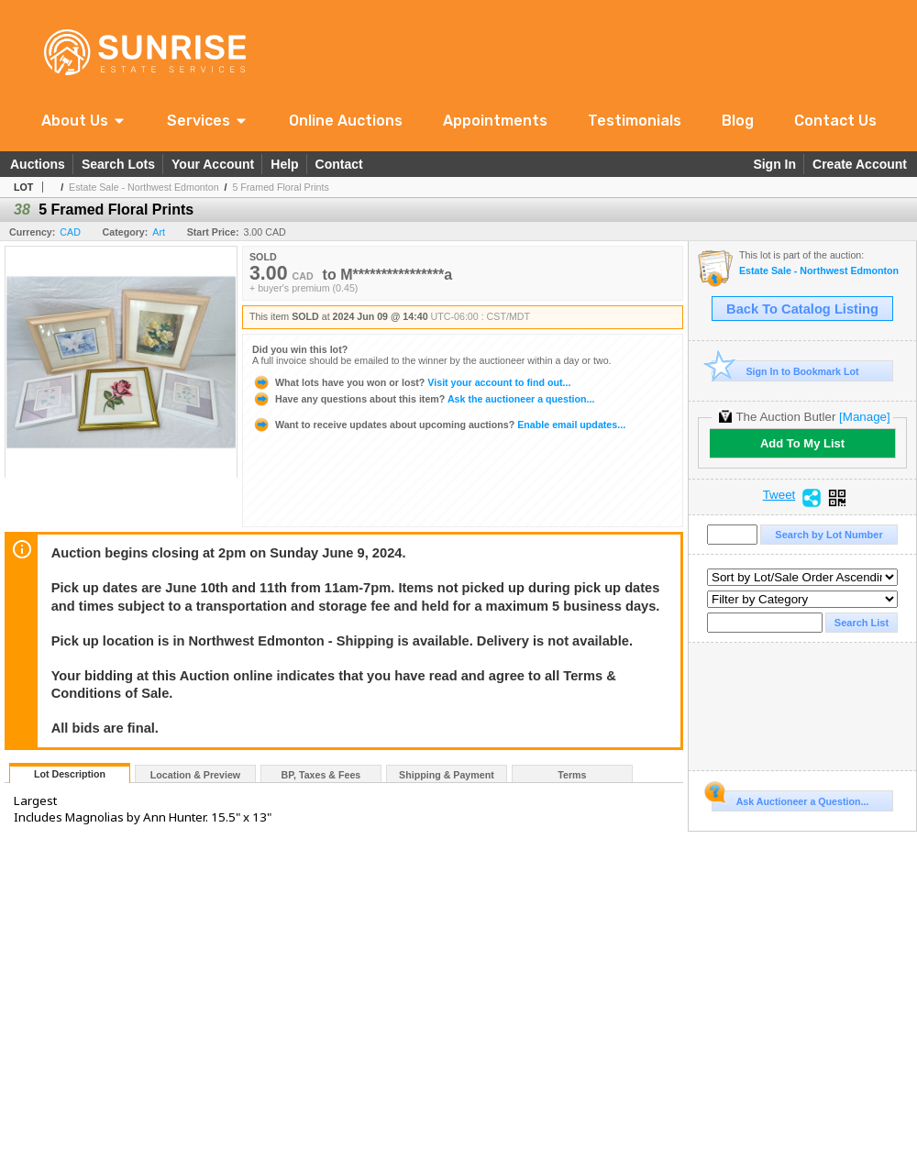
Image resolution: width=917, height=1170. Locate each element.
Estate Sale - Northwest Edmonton (143, 187)
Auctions (37, 164)
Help (284, 164)
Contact (339, 164)
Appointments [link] (495, 120)
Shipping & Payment (446, 774)
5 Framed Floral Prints (280, 187)
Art (158, 231)
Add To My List (802, 443)
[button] (84, 120)
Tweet (779, 495)
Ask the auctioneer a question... (423, 398)
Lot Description (69, 773)
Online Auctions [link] (346, 120)
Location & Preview (195, 774)
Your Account (212, 164)
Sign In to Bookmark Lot (785, 370)
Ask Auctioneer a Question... (790, 798)
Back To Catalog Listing (802, 309)
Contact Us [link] (835, 120)
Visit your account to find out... (411, 382)
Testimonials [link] (634, 120)
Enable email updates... (438, 424)
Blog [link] (738, 120)
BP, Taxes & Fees (321, 774)
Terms (572, 774)
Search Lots (118, 164)
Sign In (774, 164)
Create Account (859, 164)
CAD (70, 231)
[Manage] (864, 417)
